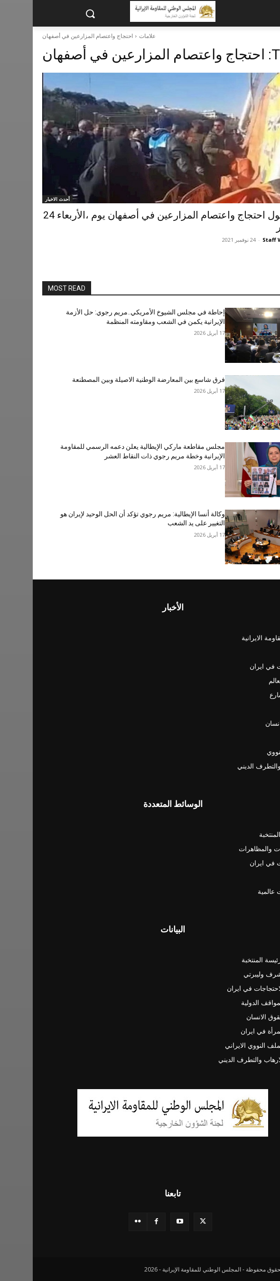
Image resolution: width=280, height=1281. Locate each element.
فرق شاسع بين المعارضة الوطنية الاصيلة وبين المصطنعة (115, 379)
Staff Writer (246, 239)
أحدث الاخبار (24, 199)
